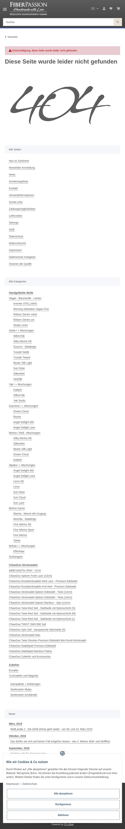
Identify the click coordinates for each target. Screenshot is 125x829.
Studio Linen (20, 325)
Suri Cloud (19, 497)
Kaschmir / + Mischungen (23, 405)
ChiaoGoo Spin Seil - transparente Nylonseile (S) (37, 629)
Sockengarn (16, 556)
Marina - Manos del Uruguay (29, 513)
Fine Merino (20, 535)
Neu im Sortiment (19, 160)
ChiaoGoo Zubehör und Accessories (30, 656)
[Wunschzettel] (110, 8)
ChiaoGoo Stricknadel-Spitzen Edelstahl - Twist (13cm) (40, 591)
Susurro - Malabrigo (24, 346)
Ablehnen (63, 815)
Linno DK (18, 481)
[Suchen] (58, 22)
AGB (11, 229)
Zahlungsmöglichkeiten (22, 208)
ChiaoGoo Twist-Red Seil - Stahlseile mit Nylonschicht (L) (42, 618)
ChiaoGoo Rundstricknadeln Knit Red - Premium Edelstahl (42, 586)
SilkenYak (19, 335)
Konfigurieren (63, 804)
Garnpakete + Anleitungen (25, 684)
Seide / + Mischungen (21, 330)
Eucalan (13, 670)
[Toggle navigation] (5, 8)
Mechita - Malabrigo (24, 518)
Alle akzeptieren (63, 793)
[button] (104, 8)
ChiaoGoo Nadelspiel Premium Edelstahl (32, 645)
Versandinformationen (21, 195)
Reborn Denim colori (25, 314)
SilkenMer (19, 373)
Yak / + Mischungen (20, 384)
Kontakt (13, 188)
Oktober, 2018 (17, 735)
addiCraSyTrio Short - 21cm (25, 570)
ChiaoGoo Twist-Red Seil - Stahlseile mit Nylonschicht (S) (42, 608)
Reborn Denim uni (23, 319)
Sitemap (13, 222)
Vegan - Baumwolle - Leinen (25, 298)
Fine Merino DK (22, 524)
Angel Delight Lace (24, 427)
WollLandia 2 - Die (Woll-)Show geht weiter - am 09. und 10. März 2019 (51, 729)
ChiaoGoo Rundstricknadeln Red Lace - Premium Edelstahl (43, 581)
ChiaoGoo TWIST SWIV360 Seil (27, 624)
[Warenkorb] (118, 8)
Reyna (17, 416)
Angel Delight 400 (23, 422)
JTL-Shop (68, 824)
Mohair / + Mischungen (22, 545)
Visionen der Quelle (20, 263)
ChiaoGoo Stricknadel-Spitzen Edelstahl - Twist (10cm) (40, 597)
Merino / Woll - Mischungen (24, 432)
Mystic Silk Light (22, 362)
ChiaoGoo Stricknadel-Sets (24, 634)
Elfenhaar (18, 551)
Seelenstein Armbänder (23, 694)
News (12, 174)
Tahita (16, 540)
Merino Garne (17, 508)
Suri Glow (19, 368)
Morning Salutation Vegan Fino (31, 308)
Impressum (15, 250)
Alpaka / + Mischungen (22, 465)
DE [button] (93, 8)
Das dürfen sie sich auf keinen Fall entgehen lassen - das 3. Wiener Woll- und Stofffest (60, 741)
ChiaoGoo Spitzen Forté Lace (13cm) (30, 575)
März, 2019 (15, 723)
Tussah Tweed (21, 357)
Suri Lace (18, 502)
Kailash (17, 389)
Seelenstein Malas (21, 689)
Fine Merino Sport (23, 529)
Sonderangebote (18, 181)
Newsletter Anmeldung (22, 167)
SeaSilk (17, 378)
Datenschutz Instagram (22, 256)
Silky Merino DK (22, 341)
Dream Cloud (21, 411)
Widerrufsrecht (17, 243)
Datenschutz (16, 236)
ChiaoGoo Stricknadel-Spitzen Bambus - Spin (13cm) (39, 602)
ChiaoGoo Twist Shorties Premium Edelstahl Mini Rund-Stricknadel (47, 640)
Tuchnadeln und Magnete (23, 675)
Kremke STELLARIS (25, 303)
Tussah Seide (21, 352)
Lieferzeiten (15, 215)
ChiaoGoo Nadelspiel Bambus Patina (30, 651)
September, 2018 (19, 748)
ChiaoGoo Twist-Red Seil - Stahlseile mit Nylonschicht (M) (42, 613)
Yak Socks (19, 400)
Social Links (16, 202)
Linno (16, 486)
